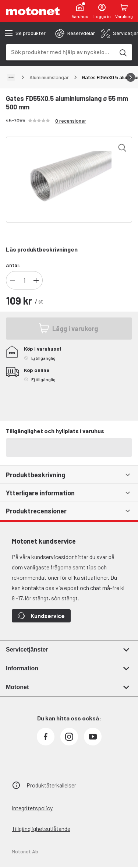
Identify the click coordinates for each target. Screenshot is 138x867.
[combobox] (60, 52)
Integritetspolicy (32, 807)
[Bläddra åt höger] (130, 77)
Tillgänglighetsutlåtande (41, 828)
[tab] (75, 33)
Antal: (13, 265)
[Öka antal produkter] (36, 280)
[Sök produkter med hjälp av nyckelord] (122, 52)
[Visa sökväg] (11, 77)
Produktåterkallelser (51, 785)
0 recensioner (70, 120)
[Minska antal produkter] (12, 280)
